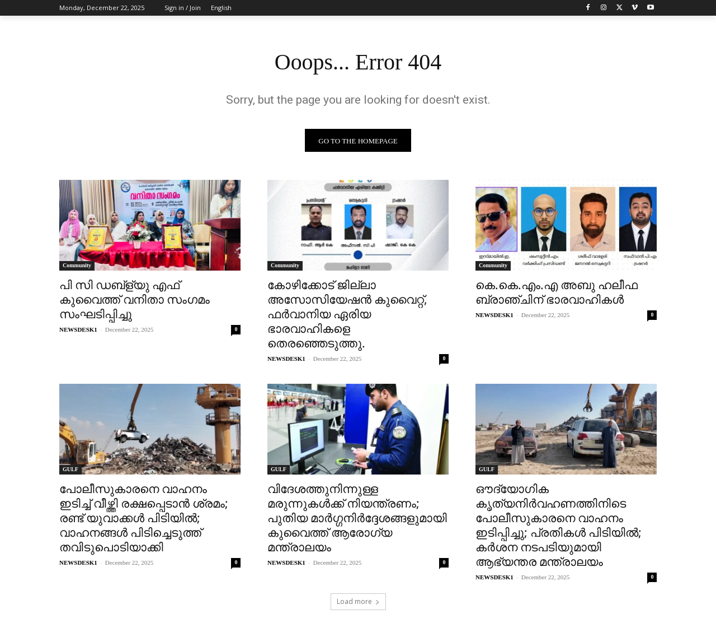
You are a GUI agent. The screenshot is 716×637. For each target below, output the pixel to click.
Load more (358, 601)
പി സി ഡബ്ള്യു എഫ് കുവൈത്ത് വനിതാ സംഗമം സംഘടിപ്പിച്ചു (134, 299)
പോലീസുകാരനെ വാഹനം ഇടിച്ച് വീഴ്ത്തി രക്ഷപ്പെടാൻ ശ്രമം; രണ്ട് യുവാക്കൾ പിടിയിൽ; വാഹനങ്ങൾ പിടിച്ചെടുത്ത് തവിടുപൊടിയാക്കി (143, 518)
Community (77, 265)
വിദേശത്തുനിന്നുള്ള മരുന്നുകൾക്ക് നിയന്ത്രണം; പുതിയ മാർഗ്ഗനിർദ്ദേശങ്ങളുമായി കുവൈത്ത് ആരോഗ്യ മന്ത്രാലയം (357, 518)
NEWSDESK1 (78, 329)
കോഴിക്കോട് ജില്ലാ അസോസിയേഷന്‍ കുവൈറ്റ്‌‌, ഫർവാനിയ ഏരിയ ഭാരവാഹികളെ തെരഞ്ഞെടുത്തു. (347, 314)
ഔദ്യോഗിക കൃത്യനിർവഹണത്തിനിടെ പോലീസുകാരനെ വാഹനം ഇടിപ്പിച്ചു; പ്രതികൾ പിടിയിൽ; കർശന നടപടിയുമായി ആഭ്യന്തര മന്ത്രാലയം (558, 525)
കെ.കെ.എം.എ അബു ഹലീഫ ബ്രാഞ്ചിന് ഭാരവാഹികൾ (556, 292)
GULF (70, 469)
